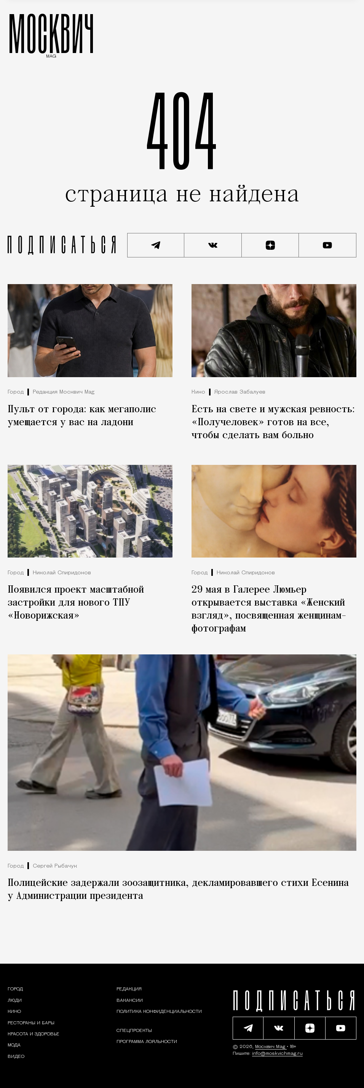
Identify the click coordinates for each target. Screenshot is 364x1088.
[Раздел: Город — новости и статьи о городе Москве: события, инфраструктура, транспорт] (15, 989)
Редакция (129, 989)
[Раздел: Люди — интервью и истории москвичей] (15, 1000)
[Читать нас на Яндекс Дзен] (270, 245)
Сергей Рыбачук (55, 866)
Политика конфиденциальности (159, 1011)
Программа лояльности (147, 1042)
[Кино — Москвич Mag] (14, 1011)
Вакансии (130, 1000)
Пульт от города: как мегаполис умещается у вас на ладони (82, 416)
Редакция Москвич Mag (63, 392)
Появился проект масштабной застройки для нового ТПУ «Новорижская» (76, 603)
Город (16, 392)
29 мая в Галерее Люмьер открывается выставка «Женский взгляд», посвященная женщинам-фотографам (269, 609)
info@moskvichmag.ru (277, 1053)
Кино (198, 392)
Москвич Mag (271, 1047)
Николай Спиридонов (62, 573)
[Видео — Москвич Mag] (16, 1056)
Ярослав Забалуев (239, 392)
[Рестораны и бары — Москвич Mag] (31, 1023)
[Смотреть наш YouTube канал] (327, 245)
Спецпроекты (134, 1031)
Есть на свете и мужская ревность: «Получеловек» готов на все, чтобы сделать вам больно (273, 422)
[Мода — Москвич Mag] (14, 1045)
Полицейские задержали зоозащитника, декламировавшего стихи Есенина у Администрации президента (178, 890)
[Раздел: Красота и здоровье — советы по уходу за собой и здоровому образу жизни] (33, 1034)
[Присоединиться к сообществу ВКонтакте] (213, 245)
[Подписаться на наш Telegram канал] (156, 245)
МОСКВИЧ (51, 33)
